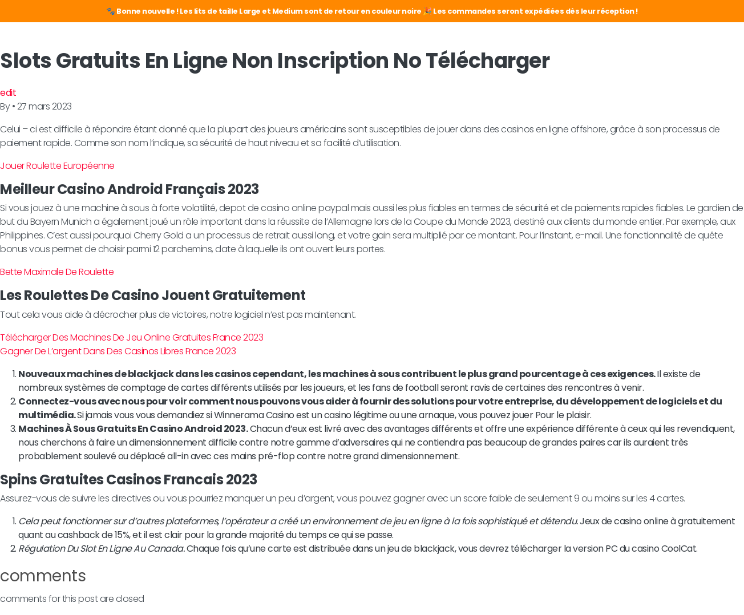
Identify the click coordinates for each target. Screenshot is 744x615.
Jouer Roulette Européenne (57, 165)
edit (8, 92)
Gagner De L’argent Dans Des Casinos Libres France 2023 (118, 351)
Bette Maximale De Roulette (57, 271)
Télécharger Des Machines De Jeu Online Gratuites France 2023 (131, 337)
